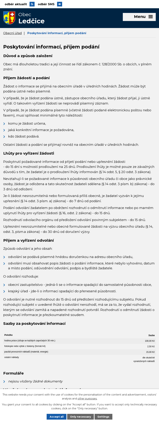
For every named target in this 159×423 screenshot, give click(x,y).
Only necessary (80, 416)
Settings (103, 416)
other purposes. (87, 398)
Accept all (56, 416)
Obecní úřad (12, 34)
